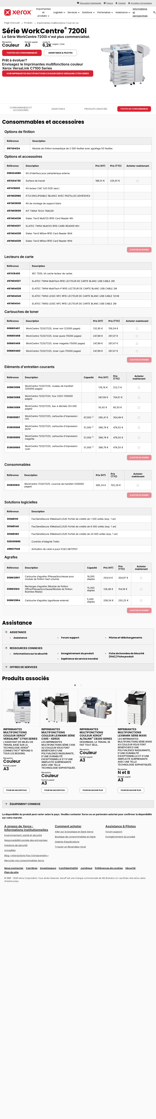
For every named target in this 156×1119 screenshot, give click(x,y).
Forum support (70, 637)
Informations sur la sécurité (30, 653)
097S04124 (13, 148)
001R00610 (13, 485)
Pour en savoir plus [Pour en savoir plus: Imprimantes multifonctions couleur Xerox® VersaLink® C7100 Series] (16, 790)
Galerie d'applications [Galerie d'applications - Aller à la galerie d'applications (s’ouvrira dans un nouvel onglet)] (67, 841)
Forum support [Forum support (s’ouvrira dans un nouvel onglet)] (113, 831)
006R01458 (13, 335)
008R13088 (13, 397)
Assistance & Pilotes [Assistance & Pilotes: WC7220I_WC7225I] (60, 52)
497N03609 (14, 210)
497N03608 (14, 203)
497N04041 (13, 303)
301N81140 (13, 526)
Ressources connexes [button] (26, 648)
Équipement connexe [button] (25, 804)
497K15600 (13, 188)
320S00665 (13, 541)
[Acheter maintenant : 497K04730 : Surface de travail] (138, 181)
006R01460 (13, 351)
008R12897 (13, 577)
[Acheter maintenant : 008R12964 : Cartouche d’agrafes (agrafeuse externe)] (141, 601)
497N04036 (14, 218)
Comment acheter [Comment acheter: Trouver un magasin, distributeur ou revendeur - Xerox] (68, 826)
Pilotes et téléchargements (125, 637)
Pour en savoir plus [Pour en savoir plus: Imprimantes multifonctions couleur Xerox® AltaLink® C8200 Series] (93, 790)
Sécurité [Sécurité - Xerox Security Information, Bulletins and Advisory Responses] (130, 868)
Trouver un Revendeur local (70, 846)
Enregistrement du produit (77, 653)
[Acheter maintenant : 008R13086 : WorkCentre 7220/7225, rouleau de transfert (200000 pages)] (139, 388)
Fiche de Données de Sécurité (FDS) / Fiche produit (126, 655)
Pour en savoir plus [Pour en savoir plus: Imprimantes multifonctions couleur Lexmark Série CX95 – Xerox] (54, 790)
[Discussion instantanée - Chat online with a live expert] (89, 3)
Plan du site (11, 872)
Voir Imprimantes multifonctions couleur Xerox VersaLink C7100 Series (48, 73)
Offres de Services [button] (23, 667)
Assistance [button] (18, 632)
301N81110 (12, 519)
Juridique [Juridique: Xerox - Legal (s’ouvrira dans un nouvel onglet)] (86, 868)
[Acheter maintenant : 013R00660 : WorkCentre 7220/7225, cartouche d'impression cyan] (139, 448)
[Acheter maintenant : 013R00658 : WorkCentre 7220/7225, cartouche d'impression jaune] (139, 428)
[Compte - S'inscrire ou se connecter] (120, 3)
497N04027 (14, 281)
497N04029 (14, 288)
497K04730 (14, 180)
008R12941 (13, 589)
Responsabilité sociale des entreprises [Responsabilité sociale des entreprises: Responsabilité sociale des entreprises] (25, 840)
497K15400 (13, 273)
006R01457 (13, 328)
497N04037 (14, 226)
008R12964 (13, 600)
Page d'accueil (11, 23)
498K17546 (13, 549)
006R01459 (13, 343)
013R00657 (13, 417)
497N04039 (14, 241)
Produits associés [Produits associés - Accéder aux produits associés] (95, 109)
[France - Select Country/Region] (108, 3)
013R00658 (13, 427)
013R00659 (13, 437)
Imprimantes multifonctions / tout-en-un (58, 23)
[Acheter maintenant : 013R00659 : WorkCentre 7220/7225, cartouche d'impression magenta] (139, 438)
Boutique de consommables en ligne (75, 836)
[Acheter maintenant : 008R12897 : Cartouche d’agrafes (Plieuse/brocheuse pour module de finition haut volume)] (141, 578)
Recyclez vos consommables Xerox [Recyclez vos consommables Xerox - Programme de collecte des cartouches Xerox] (24, 860)
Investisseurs (48, 868)
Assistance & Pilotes (120, 826)
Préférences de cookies (109, 868)
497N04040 (14, 296)
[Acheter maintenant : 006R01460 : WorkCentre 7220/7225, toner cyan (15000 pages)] (137, 351)
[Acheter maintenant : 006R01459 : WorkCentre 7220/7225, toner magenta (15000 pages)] (137, 344)
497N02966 (14, 196)
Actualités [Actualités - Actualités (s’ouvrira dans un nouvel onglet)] (10, 850)
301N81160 (13, 534)
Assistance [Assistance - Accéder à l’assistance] (58, 109)
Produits (28, 23)
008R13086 (13, 387)
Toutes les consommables (22, 52)
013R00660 (13, 447)
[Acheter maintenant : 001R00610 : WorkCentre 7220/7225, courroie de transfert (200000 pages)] (138, 485)
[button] (75, 685)
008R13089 (13, 407)
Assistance (20, 637)
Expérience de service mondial (79, 658)
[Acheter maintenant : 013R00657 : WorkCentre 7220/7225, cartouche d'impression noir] (139, 418)
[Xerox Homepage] (18, 12)
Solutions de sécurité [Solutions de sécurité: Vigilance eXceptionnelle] (16, 845)
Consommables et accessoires (21, 109)
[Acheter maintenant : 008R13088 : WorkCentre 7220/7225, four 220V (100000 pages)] (139, 398)
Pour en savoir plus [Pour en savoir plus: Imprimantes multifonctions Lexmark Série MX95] (131, 790)
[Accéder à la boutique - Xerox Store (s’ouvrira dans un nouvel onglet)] (140, 3)
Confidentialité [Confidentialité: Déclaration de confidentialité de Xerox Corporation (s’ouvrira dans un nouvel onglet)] (68, 868)
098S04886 (14, 173)
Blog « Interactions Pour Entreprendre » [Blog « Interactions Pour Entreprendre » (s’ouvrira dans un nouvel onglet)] (26, 855)
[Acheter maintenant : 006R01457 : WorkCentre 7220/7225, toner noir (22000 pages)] (137, 329)
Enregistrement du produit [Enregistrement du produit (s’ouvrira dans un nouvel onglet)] (120, 836)
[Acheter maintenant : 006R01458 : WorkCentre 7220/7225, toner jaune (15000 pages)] (137, 336)
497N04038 (14, 233)
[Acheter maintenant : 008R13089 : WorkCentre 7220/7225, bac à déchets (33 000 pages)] (139, 408)
